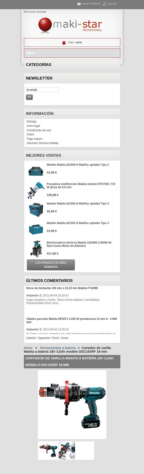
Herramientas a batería (58, 348)
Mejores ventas (43, 155)
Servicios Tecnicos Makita (42, 143)
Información (40, 113)
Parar (55, 338)
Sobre (30, 134)
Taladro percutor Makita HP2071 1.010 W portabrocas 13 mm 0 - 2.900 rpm (71, 320)
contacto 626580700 (91, 4)
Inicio (28, 348)
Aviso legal (33, 126)
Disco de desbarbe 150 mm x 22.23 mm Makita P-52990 (62, 288)
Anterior (31, 338)
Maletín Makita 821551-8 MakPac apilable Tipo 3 (78, 223)
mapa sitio (112, 4)
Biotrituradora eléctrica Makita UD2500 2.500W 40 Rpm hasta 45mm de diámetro (79, 244)
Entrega (32, 121)
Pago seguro (34, 138)
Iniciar (64, 338)
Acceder (41, 11)
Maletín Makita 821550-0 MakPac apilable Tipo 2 (78, 164)
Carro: (75, 42)
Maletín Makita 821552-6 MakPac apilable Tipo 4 (78, 203)
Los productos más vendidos (50, 265)
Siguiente (44, 338)
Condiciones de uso (39, 130)
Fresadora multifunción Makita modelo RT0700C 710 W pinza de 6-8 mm (81, 185)
